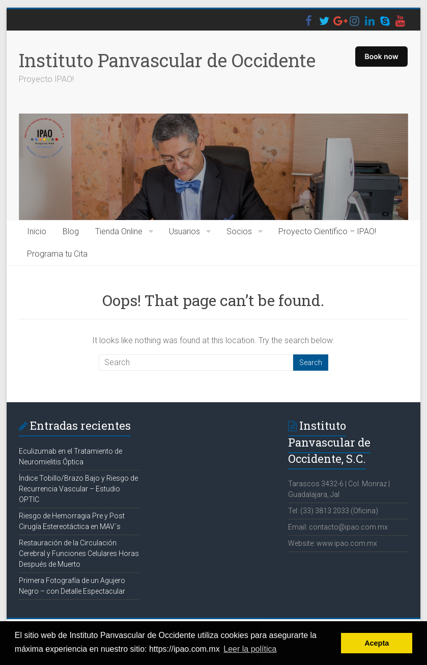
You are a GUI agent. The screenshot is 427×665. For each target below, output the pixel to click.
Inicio (36, 231)
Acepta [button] (376, 643)
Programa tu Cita (57, 254)
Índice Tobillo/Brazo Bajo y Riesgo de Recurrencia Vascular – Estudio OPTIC (78, 489)
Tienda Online (119, 231)
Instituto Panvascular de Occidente (167, 60)
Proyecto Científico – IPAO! (327, 231)
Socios (239, 231)
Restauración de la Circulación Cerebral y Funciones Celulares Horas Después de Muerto (79, 553)
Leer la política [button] (249, 649)
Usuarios (184, 231)
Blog (71, 231)
